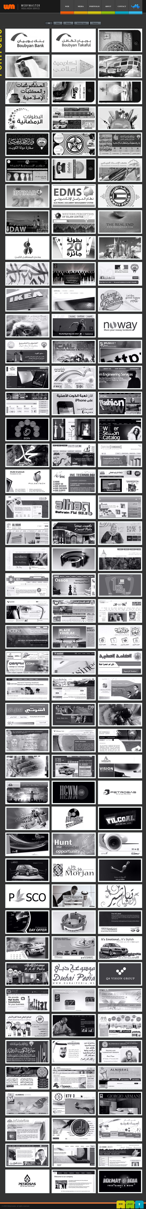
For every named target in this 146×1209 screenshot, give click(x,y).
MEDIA (81, 6)
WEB (67, 6)
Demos (95, 23)
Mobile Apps (81, 23)
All (49, 23)
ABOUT (108, 6)
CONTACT (122, 6)
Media (68, 23)
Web (58, 23)
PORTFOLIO (94, 6)
